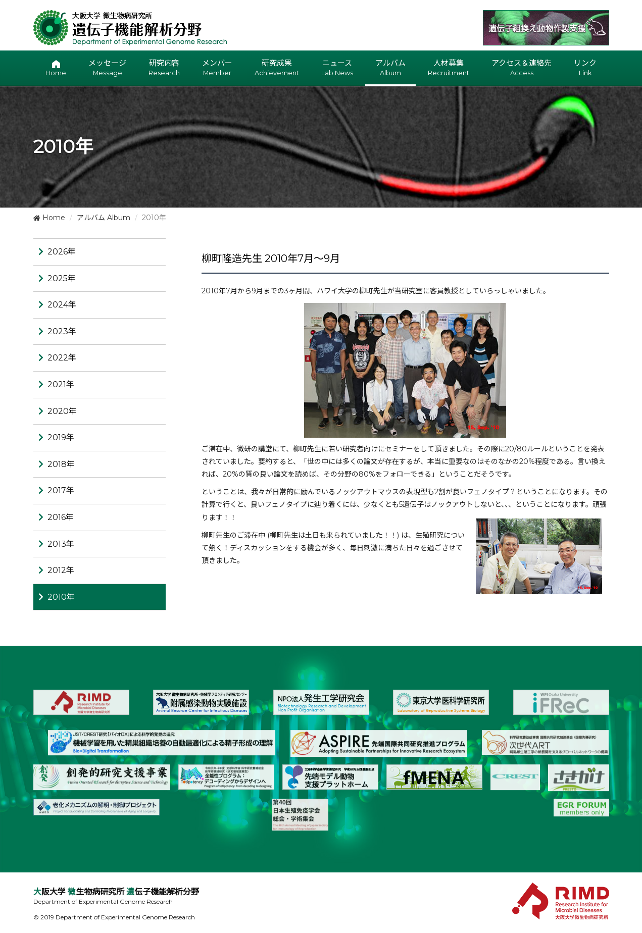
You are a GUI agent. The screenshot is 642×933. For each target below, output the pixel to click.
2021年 (60, 384)
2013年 (60, 544)
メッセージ (107, 68)
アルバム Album (103, 217)
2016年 (60, 517)
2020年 (62, 411)
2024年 (61, 304)
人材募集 (448, 68)
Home (49, 217)
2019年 (60, 437)
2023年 (61, 331)
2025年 (61, 278)
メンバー (217, 68)
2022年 (61, 357)
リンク (585, 68)
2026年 (61, 251)
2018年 (61, 464)
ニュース (337, 68)
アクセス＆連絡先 (521, 68)
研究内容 (164, 68)
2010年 (61, 597)
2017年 (60, 490)
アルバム (390, 68)
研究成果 (277, 68)
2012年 (60, 570)
